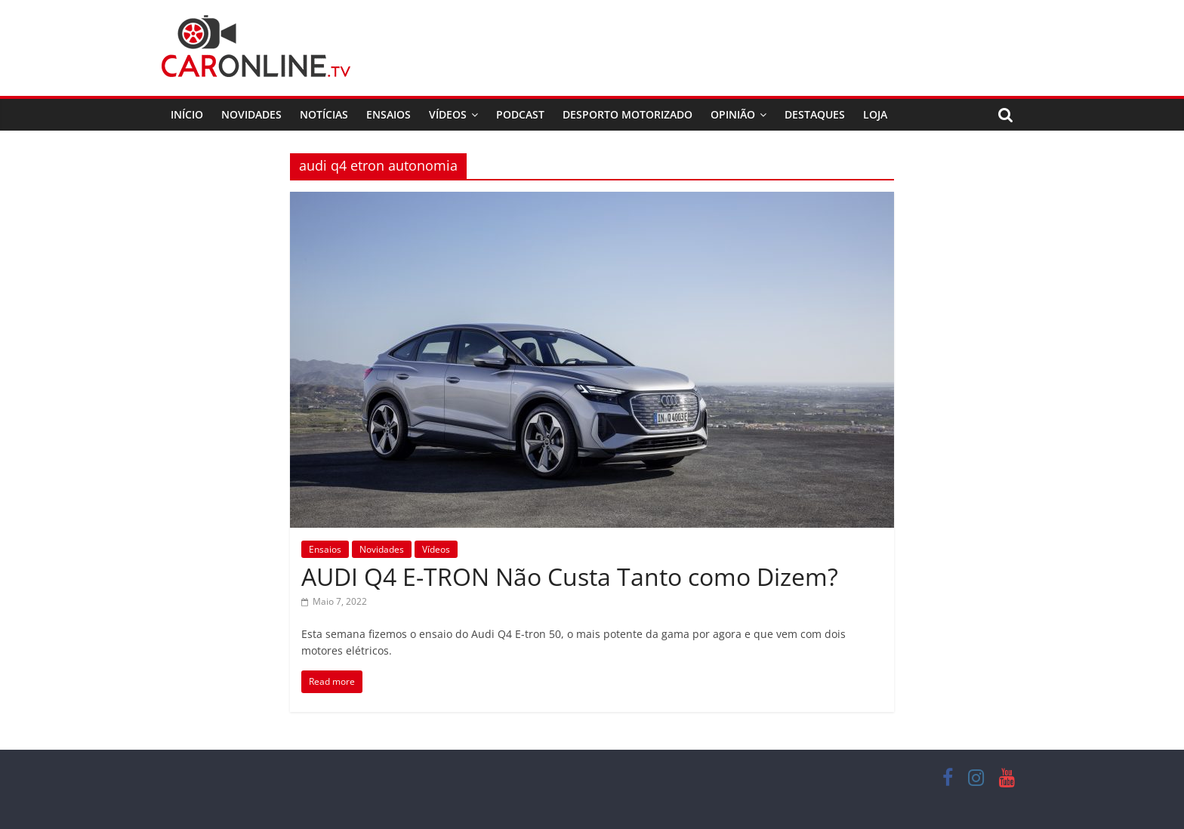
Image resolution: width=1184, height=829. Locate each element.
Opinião (733, 114)
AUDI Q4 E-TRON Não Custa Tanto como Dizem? (569, 576)
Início (187, 114)
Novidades (251, 114)
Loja (875, 114)
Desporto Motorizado (627, 114)
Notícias (324, 114)
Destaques (815, 114)
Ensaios (388, 114)
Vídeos (448, 114)
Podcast (520, 114)
